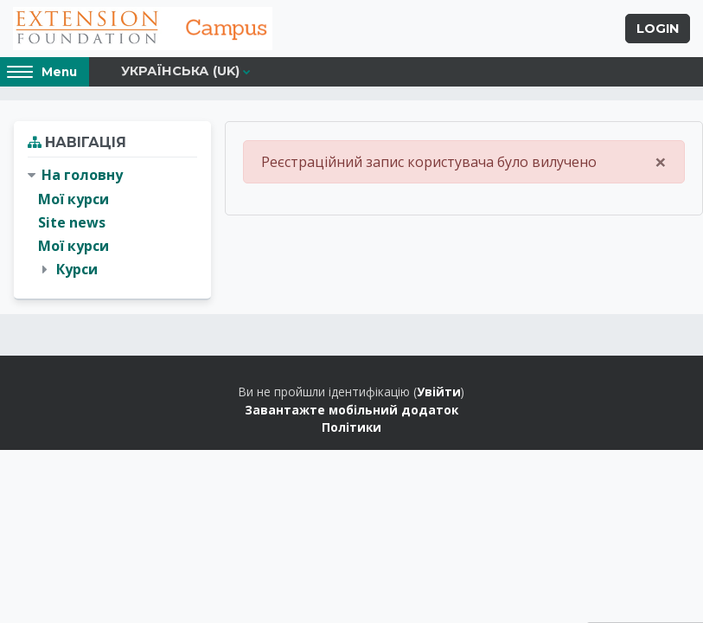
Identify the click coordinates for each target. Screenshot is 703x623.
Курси (77, 269)
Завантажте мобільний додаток (351, 409)
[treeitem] (112, 222)
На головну (82, 174)
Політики (351, 427)
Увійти (439, 391)
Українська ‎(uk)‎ (180, 71)
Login (657, 28)
